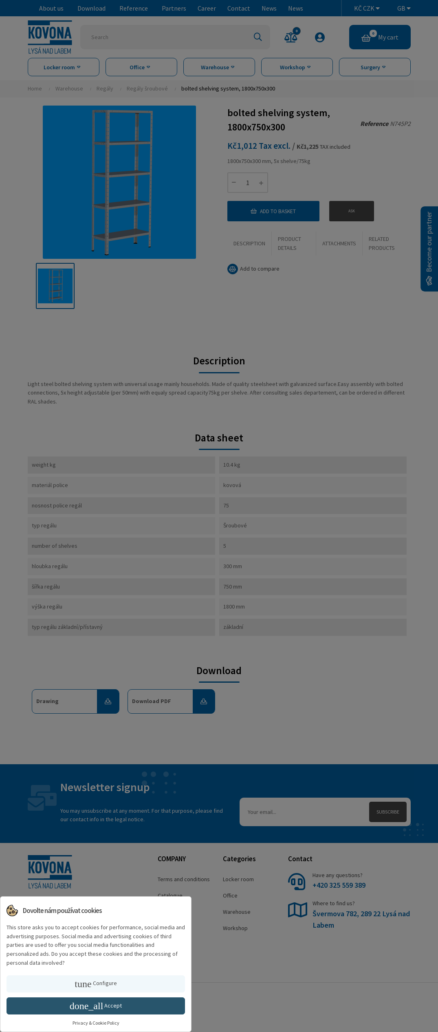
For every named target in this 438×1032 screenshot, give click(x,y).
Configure (96, 984)
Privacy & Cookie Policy (96, 1023)
